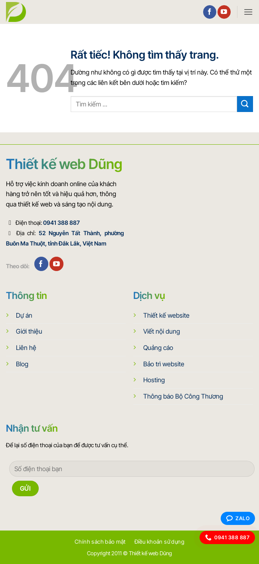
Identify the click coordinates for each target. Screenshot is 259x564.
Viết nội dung (161, 331)
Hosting (154, 380)
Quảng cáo (158, 348)
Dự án (24, 315)
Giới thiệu (29, 331)
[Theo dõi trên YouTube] (224, 12)
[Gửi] (245, 104)
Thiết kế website (166, 315)
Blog (22, 364)
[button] (248, 12)
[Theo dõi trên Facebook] (209, 12)
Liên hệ (26, 348)
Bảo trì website (163, 364)
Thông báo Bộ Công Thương (183, 396)
